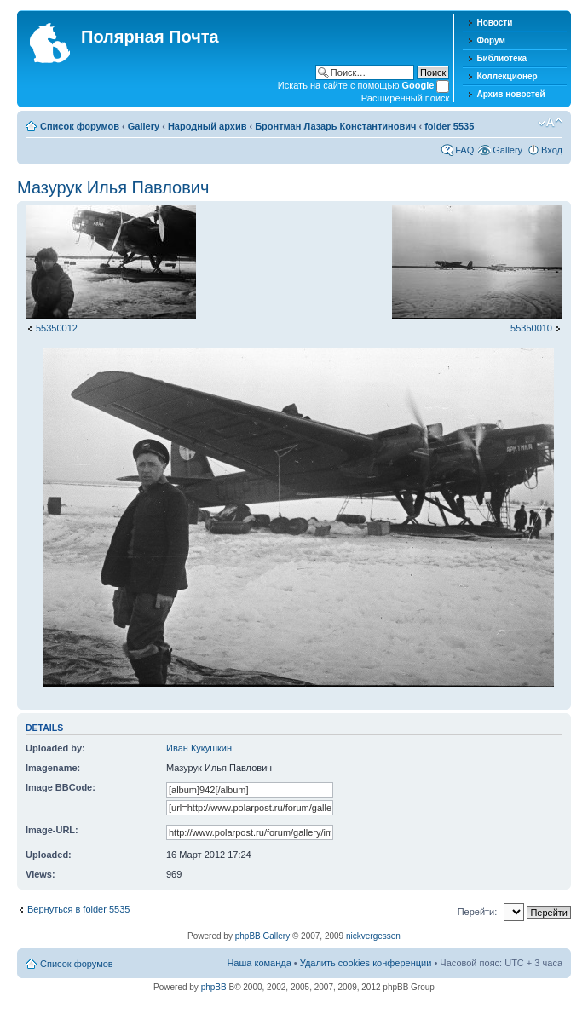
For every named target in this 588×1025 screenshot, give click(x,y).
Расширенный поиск (405, 98)
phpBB (214, 987)
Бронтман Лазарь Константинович (335, 126)
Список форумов (79, 126)
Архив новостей (510, 94)
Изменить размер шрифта (550, 122)
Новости (494, 22)
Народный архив (207, 126)
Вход (551, 150)
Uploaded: (49, 854)
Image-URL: (52, 830)
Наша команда (259, 963)
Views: (40, 874)
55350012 (57, 328)
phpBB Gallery (262, 936)
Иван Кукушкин (199, 748)
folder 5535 (449, 126)
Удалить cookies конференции (366, 963)
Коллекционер (506, 76)
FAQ (464, 150)
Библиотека (501, 58)
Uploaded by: (55, 748)
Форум (490, 40)
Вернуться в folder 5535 (78, 909)
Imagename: (53, 768)
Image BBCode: (60, 787)
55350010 (531, 328)
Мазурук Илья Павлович (113, 187)
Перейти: (478, 912)
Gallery (143, 126)
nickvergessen (373, 936)
